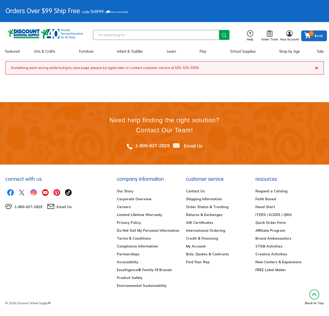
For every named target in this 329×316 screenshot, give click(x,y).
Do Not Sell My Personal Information (148, 230)
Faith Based (265, 199)
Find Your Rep (198, 262)
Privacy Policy (129, 222)
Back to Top (314, 297)
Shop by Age (289, 51)
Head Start (265, 207)
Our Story (125, 191)
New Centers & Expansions (278, 262)
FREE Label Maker (270, 270)
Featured (12, 51)
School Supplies (243, 51)
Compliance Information (137, 246)
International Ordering (205, 230)
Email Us (193, 145)
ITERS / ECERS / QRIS (273, 215)
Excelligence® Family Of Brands (144, 270)
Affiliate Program (270, 230)
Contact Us (195, 191)
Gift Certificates (199, 222)
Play (203, 51)
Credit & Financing (202, 238)
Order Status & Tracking (207, 207)
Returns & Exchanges (204, 215)
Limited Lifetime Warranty (139, 215)
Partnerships (128, 254)
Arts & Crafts (44, 51)
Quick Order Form (270, 222)
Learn (171, 51)
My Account (196, 246)
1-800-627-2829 (152, 145)
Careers (124, 207)
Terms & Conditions (134, 238)
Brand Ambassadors (273, 238)
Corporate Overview (134, 199)
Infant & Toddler (130, 51)
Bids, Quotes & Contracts (207, 254)
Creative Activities (271, 254)
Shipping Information (204, 199)
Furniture (86, 51)
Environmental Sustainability (142, 285)
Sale (320, 51)
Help (250, 35)
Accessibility (127, 262)
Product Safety (129, 278)
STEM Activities (268, 246)
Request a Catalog (271, 191)
